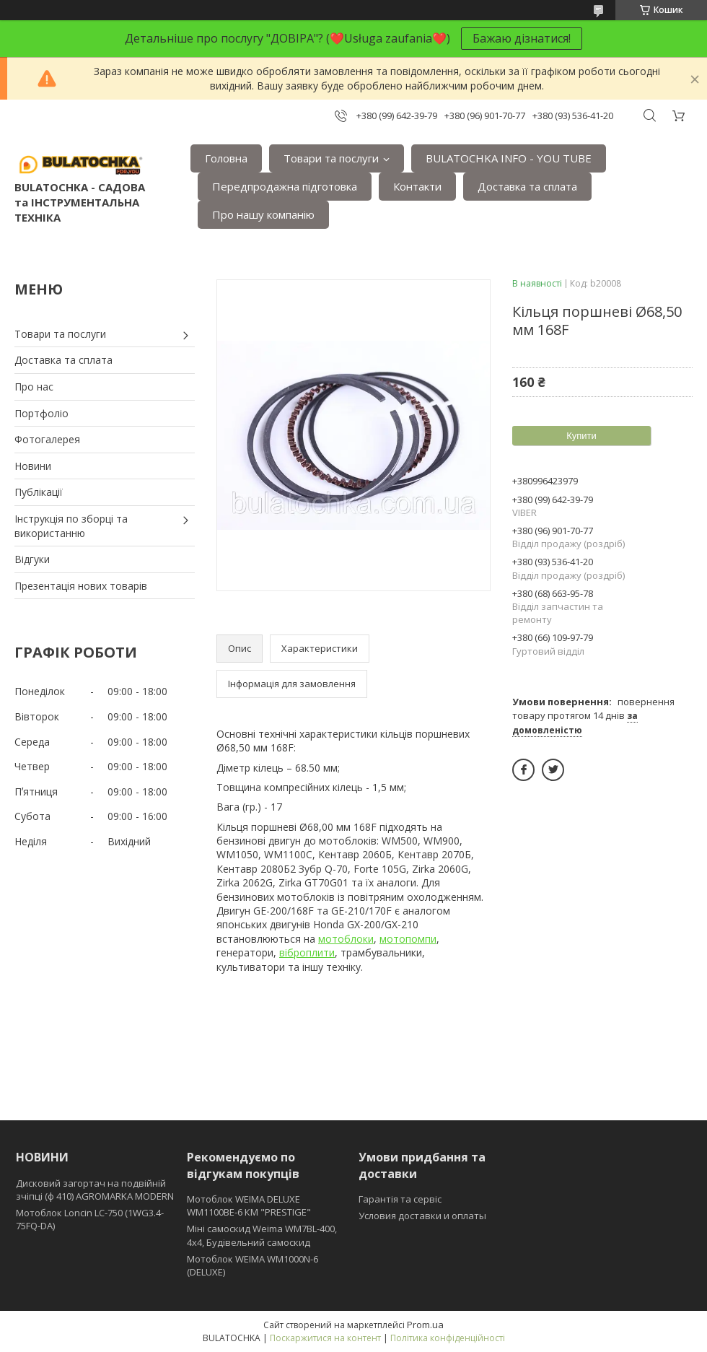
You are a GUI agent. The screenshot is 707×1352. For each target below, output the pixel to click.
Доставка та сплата (527, 186)
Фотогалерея (47, 439)
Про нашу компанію (263, 214)
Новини (32, 466)
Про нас (33, 386)
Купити (581, 435)
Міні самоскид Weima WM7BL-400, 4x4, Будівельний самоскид (262, 1235)
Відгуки (32, 559)
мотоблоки (346, 939)
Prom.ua (425, 1324)
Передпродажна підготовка (284, 186)
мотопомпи (407, 939)
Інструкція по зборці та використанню (71, 526)
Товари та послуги (331, 158)
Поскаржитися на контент (325, 1338)
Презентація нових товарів (80, 586)
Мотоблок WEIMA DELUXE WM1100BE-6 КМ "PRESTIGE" (249, 1205)
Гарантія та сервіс (400, 1198)
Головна (226, 158)
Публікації (38, 492)
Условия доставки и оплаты (422, 1215)
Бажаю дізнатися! (522, 38)
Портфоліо (41, 413)
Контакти (417, 186)
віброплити (307, 952)
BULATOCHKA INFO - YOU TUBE (509, 158)
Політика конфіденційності (447, 1338)
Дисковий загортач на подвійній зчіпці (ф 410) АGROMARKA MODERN (95, 1190)
